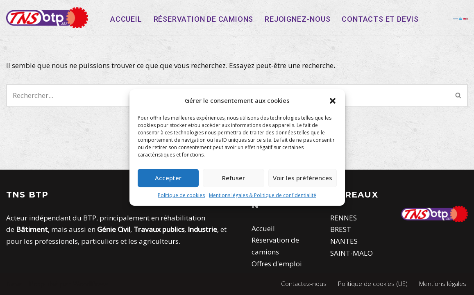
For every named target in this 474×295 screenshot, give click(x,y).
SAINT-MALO (351, 253)
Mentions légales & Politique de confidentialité (262, 195)
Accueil (126, 19)
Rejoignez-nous (297, 19)
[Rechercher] (458, 95)
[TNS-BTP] (47, 17)
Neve (14, 283)
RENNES (343, 217)
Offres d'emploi (277, 263)
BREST (340, 229)
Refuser (233, 178)
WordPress (90, 283)
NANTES (344, 241)
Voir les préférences (302, 178)
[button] (333, 101)
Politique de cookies (181, 195)
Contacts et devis (380, 19)
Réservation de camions (204, 19)
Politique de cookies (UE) (373, 283)
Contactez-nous (304, 283)
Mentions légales (442, 283)
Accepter (168, 178)
